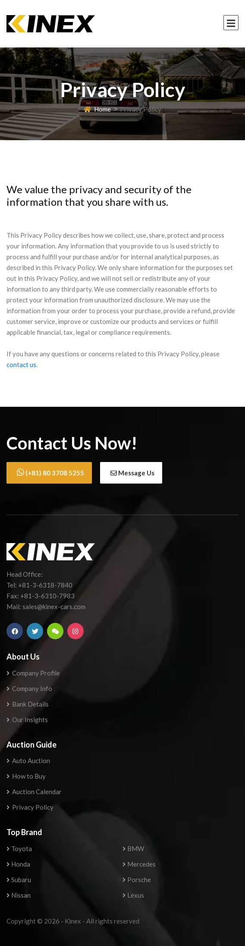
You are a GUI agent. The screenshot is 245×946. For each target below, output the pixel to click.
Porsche (136, 879)
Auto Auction (28, 760)
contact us (21, 364)
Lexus (133, 895)
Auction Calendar (34, 791)
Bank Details (27, 704)
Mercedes (139, 864)
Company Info (29, 688)
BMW (133, 848)
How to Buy (26, 776)
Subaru (18, 879)
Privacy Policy (29, 807)
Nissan (18, 895)
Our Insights (27, 719)
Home (97, 109)
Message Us (132, 473)
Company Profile (33, 673)
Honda (18, 864)
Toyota (19, 848)
